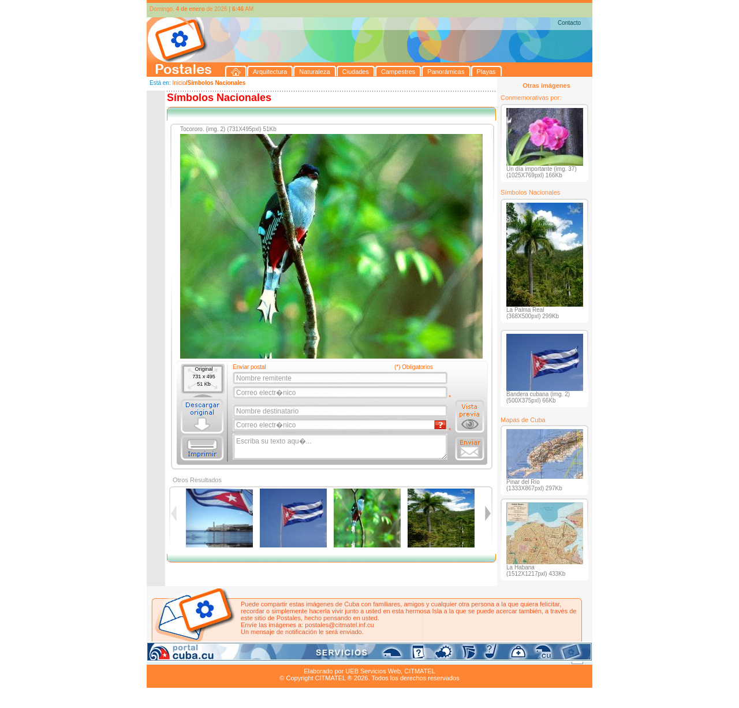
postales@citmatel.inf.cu (339, 624)
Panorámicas (331, 657)
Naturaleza (221, 657)
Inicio (178, 83)
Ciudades (255, 657)
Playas (365, 657)
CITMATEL (419, 671)
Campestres (291, 657)
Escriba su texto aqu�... (341, 447)
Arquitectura (183, 657)
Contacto (569, 23)
